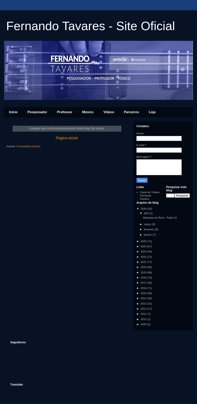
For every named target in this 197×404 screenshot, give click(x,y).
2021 (144, 262)
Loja (152, 112)
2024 (144, 246)
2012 (144, 308)
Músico (88, 112)
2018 (144, 277)
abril (147, 213)
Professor (64, 112)
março (148, 224)
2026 (144, 208)
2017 (144, 282)
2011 (144, 313)
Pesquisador (37, 112)
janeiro (148, 234)
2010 (144, 319)
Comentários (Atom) (28, 146)
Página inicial (67, 138)
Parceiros (131, 112)
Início (13, 112)
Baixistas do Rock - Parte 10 (160, 217)
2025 (144, 241)
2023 (144, 251)
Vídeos (108, 112)
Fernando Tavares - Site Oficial (90, 26)
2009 (144, 324)
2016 (144, 288)
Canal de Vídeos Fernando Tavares (149, 195)
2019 (144, 272)
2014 (144, 298)
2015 (144, 293)
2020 (144, 267)
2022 (144, 256)
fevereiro (149, 229)
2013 (144, 303)
